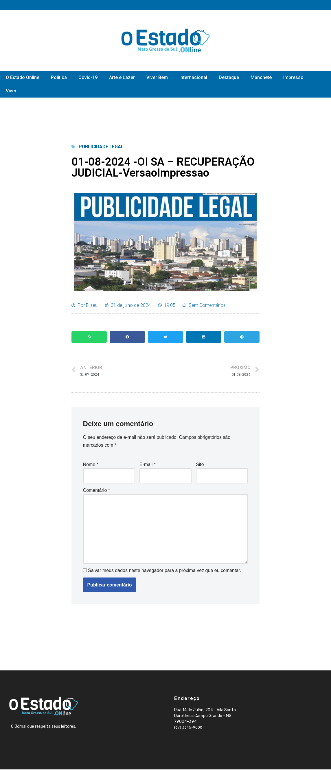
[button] (89, 337)
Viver (11, 91)
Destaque (229, 77)
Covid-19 (88, 77)
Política (59, 77)
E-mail (147, 464)
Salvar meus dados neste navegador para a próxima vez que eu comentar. (164, 571)
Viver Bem (157, 77)
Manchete (261, 77)
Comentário (96, 490)
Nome (90, 464)
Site (200, 464)
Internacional (193, 77)
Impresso (293, 77)
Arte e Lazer (122, 77)
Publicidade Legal (101, 146)
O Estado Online (22, 77)
